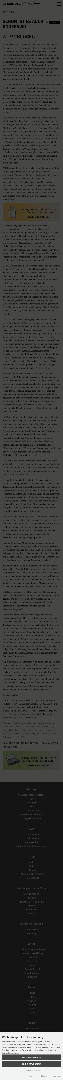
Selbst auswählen (32, 1070)
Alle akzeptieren (31, 1057)
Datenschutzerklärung (38, 1076)
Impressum (56, 1076)
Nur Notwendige (31, 1064)
